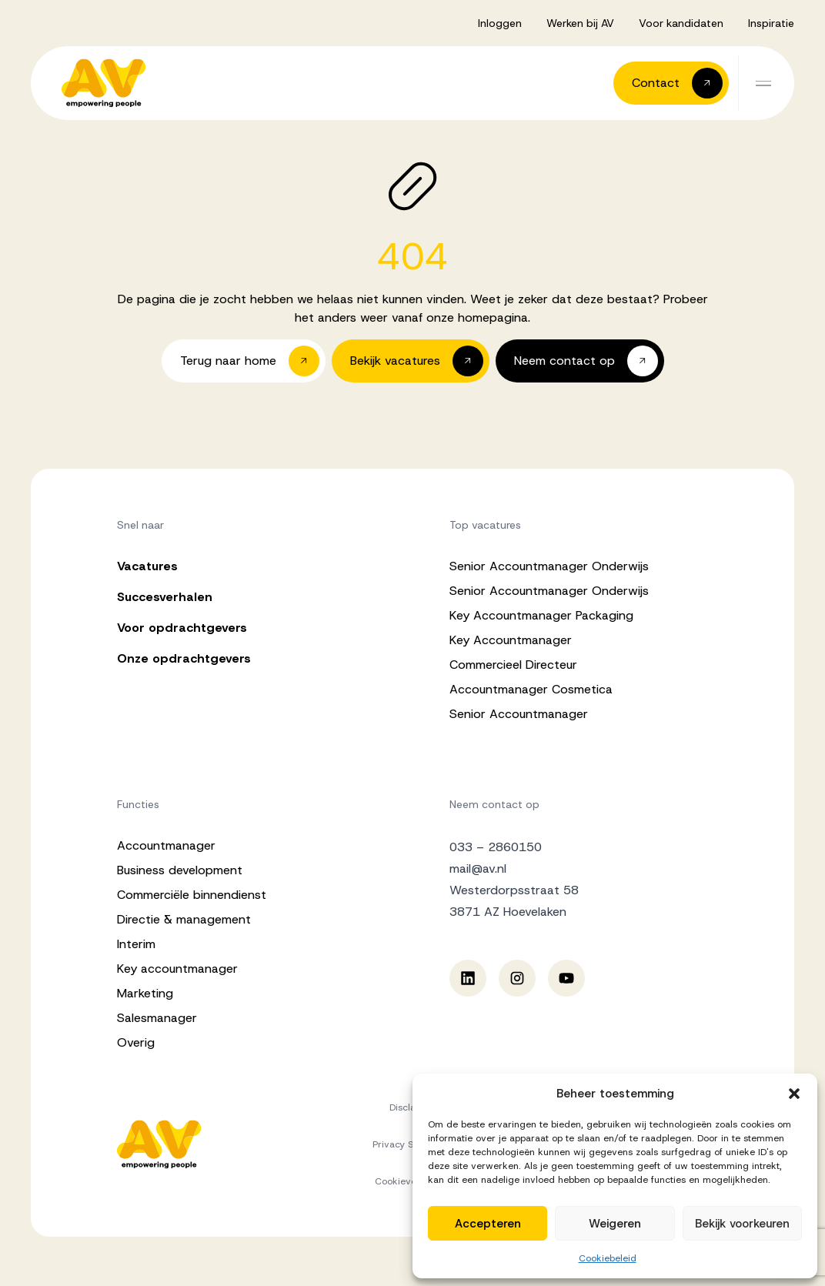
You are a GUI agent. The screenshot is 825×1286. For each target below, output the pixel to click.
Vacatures (147, 566)
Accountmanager (166, 845)
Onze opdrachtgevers (184, 658)
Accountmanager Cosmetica (531, 689)
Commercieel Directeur (513, 664)
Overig (136, 1042)
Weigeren (615, 1223)
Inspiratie (771, 23)
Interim (136, 944)
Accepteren (488, 1223)
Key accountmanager (177, 968)
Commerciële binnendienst (191, 895)
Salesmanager (157, 1018)
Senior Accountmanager (518, 714)
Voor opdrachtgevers (182, 628)
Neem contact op (494, 804)
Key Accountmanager (510, 640)
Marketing (145, 993)
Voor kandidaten (681, 23)
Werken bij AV (580, 23)
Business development (179, 870)
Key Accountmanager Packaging (541, 615)
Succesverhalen (164, 597)
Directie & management (184, 919)
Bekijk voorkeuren (742, 1223)
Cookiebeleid (607, 1258)
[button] (794, 1093)
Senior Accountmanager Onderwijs (549, 566)
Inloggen (500, 23)
